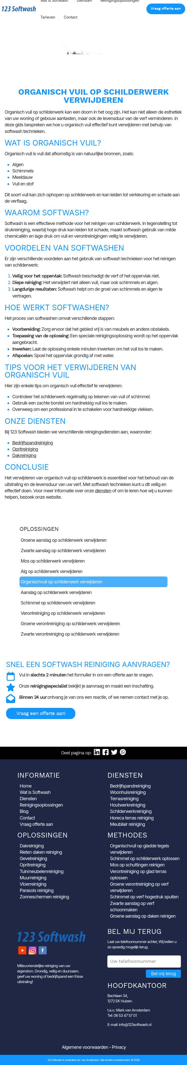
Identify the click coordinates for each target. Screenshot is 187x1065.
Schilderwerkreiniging (130, 811)
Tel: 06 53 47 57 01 (122, 1015)
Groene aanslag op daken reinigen (142, 916)
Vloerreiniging (33, 884)
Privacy (119, 1047)
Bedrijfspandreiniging (32, 442)
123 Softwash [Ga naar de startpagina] (19, 9)
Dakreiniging (24, 455)
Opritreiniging (25, 449)
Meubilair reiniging (127, 824)
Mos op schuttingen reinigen (137, 864)
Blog (24, 811)
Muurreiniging (33, 877)
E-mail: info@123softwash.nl (129, 1024)
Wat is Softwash (35, 792)
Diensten (28, 798)
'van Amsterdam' (90, 1060)
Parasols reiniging (37, 890)
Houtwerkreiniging (127, 805)
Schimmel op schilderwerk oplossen (144, 858)
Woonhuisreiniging (128, 792)
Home (25, 786)
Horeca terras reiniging (132, 817)
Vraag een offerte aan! (40, 713)
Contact (70, 17)
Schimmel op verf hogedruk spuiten (144, 896)
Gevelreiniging (33, 858)
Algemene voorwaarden (85, 1047)
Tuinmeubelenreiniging (41, 871)
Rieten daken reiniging (41, 852)
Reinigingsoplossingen (41, 805)
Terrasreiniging (124, 798)
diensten (103, 490)
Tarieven (47, 17)
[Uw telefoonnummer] (144, 961)
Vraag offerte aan (166, 8)
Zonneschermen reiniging (44, 896)
